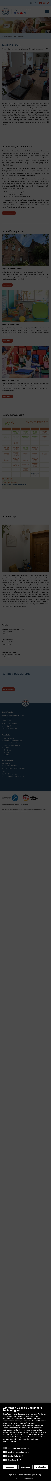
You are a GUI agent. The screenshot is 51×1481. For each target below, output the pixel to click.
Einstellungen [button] (37, 1475)
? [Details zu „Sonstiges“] (20, 1460)
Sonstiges (12, 1460)
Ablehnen (10, 1467)
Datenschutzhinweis (25, 1475)
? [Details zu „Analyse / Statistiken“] (28, 1452)
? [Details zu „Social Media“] (22, 1456)
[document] (25, 1425)
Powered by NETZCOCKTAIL (25, 1479)
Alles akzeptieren (41, 1467)
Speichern (25, 1467)
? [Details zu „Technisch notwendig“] (29, 1448)
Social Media (13, 1456)
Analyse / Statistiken (16, 1452)
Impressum (12, 1475)
